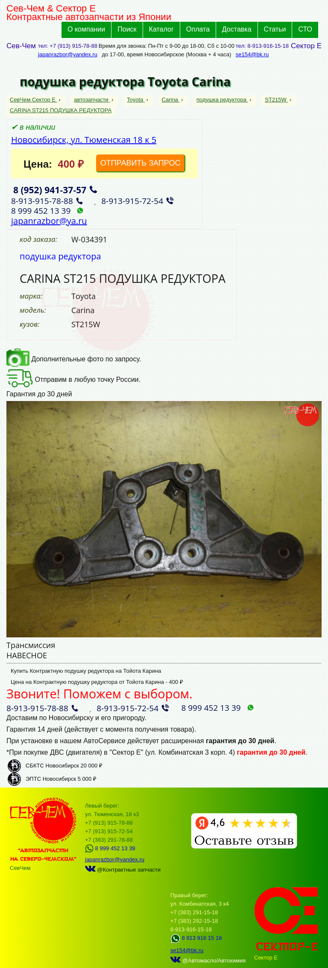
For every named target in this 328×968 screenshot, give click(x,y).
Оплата (198, 29)
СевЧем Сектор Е (33, 99)
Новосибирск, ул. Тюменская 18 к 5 (83, 139)
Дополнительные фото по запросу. (73, 359)
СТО (305, 29)
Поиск (126, 29)
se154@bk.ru (252, 54)
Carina (171, 99)
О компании (86, 29)
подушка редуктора (222, 99)
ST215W (276, 99)
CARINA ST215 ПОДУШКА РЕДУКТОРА (60, 110)
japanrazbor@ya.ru (49, 221)
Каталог (161, 29)
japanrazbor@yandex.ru (67, 54)
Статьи (275, 29)
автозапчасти (92, 99)
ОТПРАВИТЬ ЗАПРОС (140, 163)
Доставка (237, 29)
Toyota (136, 99)
